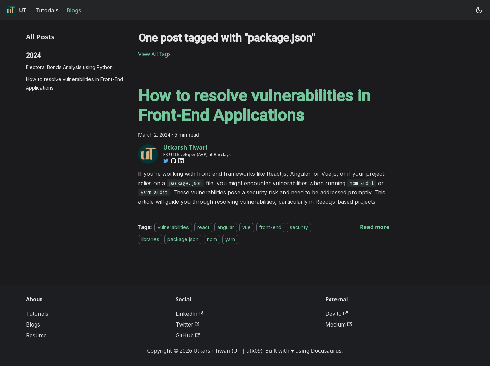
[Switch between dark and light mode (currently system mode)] (479, 10)
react (203, 227)
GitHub (188, 335)
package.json (182, 239)
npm (212, 239)
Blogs (74, 10)
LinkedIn (189, 313)
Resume (36, 335)
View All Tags (154, 54)
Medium (338, 324)
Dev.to (336, 313)
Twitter (187, 324)
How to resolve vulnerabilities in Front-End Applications (74, 83)
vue (246, 227)
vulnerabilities (173, 227)
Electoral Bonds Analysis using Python (69, 67)
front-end (270, 227)
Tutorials (47, 10)
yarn (230, 239)
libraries (150, 239)
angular (225, 227)
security (299, 227)
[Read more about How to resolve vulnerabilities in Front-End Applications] (374, 227)
